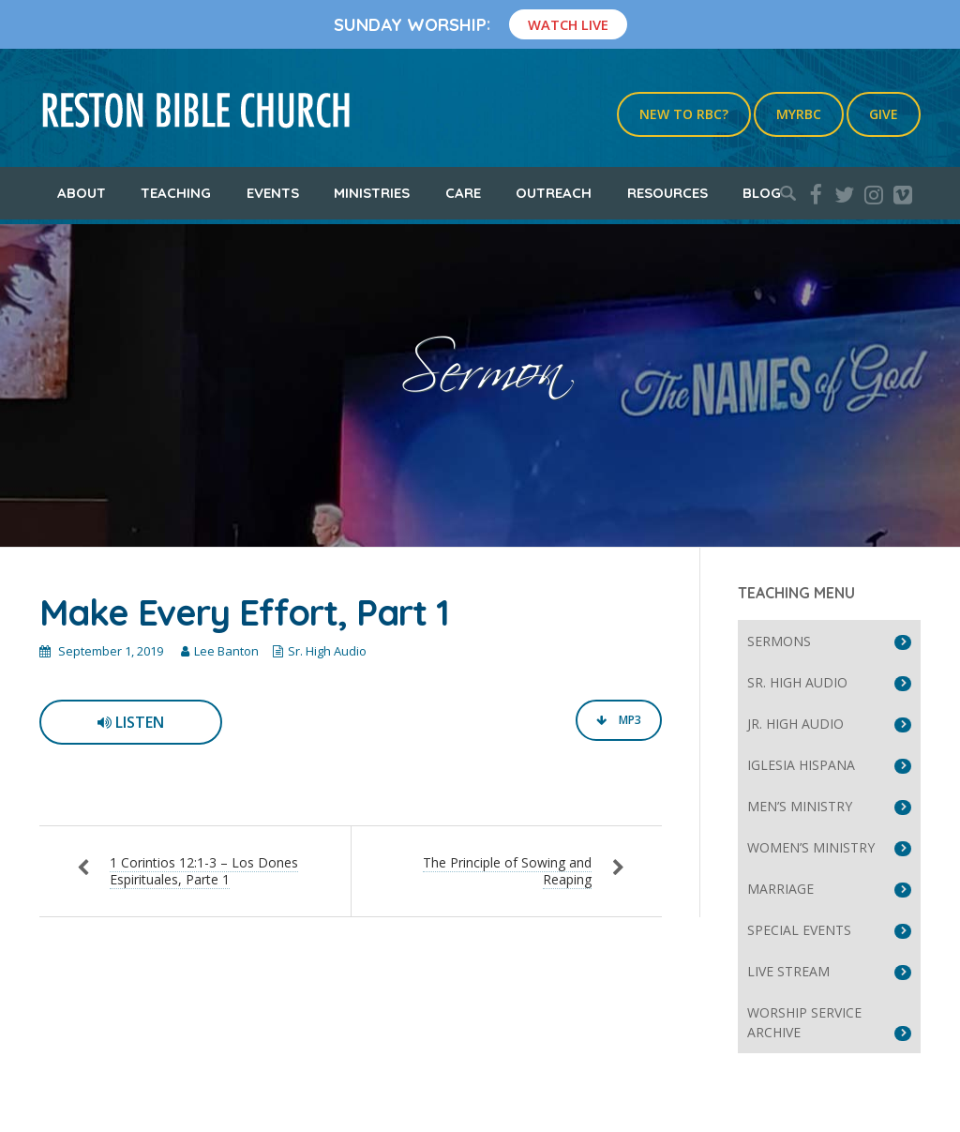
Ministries (372, 193)
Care (463, 193)
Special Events (799, 930)
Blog (761, 193)
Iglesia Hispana (801, 765)
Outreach (554, 193)
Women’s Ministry (811, 847)
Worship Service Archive (804, 1022)
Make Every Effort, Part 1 (244, 612)
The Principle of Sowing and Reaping (507, 870)
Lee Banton (226, 650)
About (81, 193)
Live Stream (788, 971)
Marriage (780, 889)
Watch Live (568, 24)
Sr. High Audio (327, 650)
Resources (667, 193)
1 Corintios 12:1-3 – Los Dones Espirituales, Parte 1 (204, 870)
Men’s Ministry (799, 806)
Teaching (176, 193)
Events (273, 193)
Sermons (779, 641)
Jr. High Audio (795, 723)
